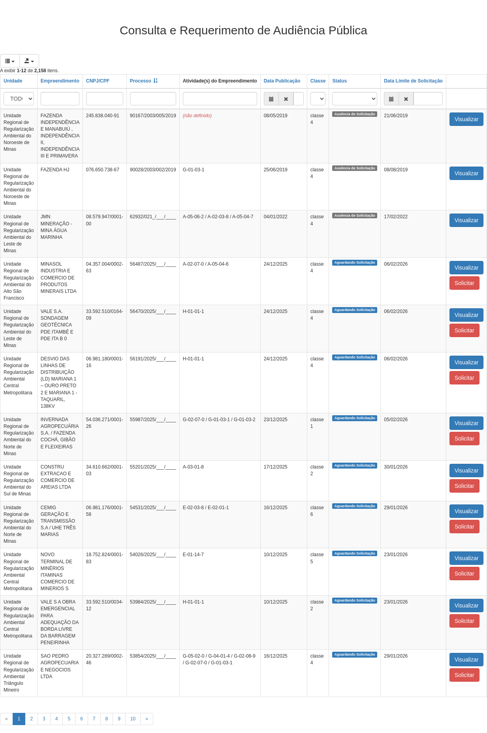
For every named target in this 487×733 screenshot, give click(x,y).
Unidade (13, 81)
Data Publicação (282, 81)
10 (132, 719)
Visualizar (466, 119)
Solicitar (464, 283)
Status (339, 81)
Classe (318, 81)
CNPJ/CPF (97, 81)
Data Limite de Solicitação (413, 81)
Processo (140, 81)
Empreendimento (60, 81)
